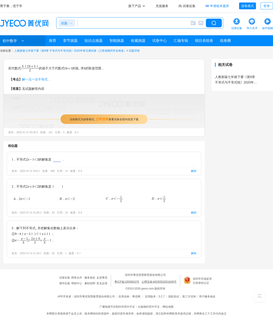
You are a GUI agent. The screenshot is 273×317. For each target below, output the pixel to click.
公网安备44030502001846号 (159, 281)
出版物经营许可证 (149, 306)
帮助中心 (76, 283)
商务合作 (76, 277)
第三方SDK (189, 296)
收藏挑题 (138, 41)
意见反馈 (101, 283)
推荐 (52, 41)
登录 (266, 6)
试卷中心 (159, 41)
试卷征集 (64, 277)
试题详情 (134, 50)
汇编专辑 (181, 41)
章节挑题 (70, 41)
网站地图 (168, 306)
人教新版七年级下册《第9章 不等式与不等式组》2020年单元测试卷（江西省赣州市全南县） (70, 50)
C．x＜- (114, 198)
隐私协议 (173, 296)
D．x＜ (159, 198)
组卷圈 (225, 41)
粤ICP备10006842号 (126, 281)
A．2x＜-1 (21, 199)
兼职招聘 (89, 283)
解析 (194, 171)
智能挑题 (116, 41)
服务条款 (89, 277)
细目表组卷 (204, 41)
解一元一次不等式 (35, 79)
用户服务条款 (207, 296)
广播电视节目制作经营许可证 (117, 306)
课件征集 (64, 283)
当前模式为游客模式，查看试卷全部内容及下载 (104, 119)
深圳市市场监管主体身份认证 (202, 280)
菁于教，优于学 (11, 6)
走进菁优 (101, 277)
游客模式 (247, 6)
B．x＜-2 (67, 199)
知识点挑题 (93, 41)
